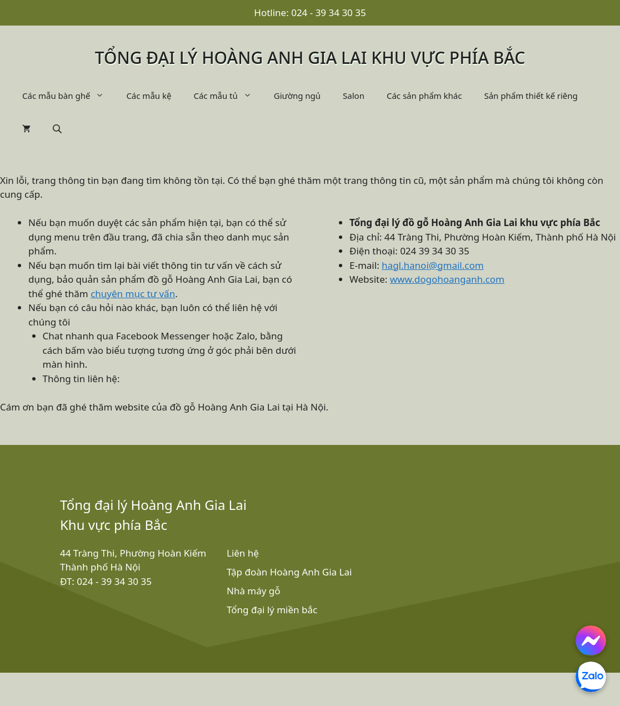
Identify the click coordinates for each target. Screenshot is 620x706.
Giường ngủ (297, 95)
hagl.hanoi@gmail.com (433, 265)
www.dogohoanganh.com (447, 279)
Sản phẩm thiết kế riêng (530, 95)
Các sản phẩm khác (424, 95)
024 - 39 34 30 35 (328, 12)
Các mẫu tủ (227, 95)
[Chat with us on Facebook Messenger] (591, 640)
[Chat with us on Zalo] (591, 677)
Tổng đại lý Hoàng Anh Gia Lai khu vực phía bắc (310, 57)
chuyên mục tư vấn (133, 293)
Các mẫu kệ (148, 95)
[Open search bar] (58, 128)
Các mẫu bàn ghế (68, 95)
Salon (353, 95)
